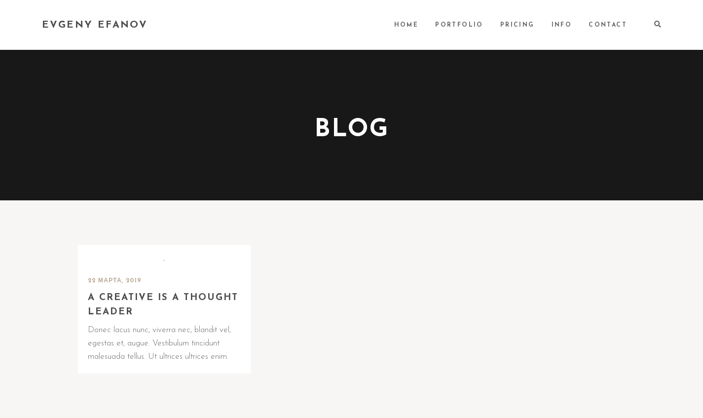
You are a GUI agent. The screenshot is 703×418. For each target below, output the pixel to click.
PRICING (517, 25)
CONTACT (608, 25)
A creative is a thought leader (163, 305)
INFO (562, 25)
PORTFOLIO (459, 25)
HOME (406, 25)
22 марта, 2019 (115, 281)
